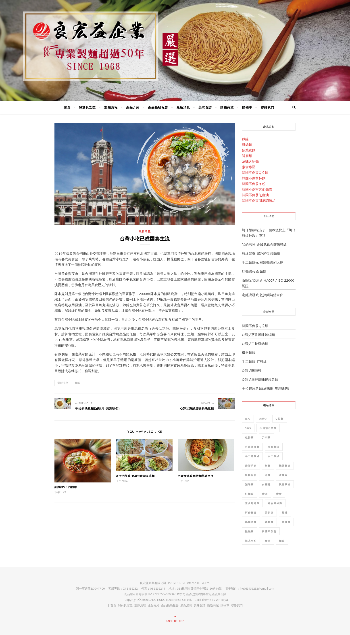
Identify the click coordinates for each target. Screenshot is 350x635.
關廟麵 (247, 155)
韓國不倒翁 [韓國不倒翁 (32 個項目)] (269, 531)
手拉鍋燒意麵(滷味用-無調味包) (265, 388)
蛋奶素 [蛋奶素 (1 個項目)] (269, 512)
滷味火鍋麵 (250, 161)
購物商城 (227, 107)
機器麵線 (248, 352)
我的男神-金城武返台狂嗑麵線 (264, 244)
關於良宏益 (87, 107)
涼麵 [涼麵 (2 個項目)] (268, 475)
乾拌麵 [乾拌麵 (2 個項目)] (249, 437)
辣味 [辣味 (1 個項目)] (285, 512)
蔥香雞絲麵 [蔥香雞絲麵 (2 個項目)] (275, 503)
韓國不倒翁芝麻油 (255, 195)
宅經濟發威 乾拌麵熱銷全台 (195, 476)
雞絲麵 (247, 144)
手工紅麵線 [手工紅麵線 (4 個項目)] (252, 456)
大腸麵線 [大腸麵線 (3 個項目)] (273, 446)
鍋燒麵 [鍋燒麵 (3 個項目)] (269, 522)
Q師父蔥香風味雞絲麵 (258, 334)
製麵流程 (111, 107)
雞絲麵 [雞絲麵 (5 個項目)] (249, 531)
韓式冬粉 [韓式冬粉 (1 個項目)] (251, 540)
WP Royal (222, 600)
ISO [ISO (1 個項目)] (248, 418)
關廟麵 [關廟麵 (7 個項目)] (286, 522)
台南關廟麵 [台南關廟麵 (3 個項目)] (252, 446)
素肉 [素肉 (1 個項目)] (265, 493)
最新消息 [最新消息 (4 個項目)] (251, 465)
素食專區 (248, 167)
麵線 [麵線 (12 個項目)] (282, 540)
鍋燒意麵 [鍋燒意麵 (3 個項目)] (251, 522)
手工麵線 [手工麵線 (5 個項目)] (273, 456)
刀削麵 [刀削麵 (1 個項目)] (266, 437)
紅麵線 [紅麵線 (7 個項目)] (249, 493)
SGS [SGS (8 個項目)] (248, 428)
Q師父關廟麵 (251, 370)
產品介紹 (133, 107)
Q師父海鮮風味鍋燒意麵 (260, 379)
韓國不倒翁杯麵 (253, 178)
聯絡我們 (267, 107)
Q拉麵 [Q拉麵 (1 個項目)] (279, 418)
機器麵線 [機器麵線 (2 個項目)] (285, 465)
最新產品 (268, 311)
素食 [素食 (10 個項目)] (279, 493)
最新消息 (183, 107)
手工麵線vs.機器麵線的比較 (262, 262)
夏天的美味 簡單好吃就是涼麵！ (137, 476)
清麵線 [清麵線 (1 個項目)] (283, 475)
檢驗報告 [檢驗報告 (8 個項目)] (251, 475)
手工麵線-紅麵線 (254, 361)
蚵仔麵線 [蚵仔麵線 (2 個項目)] (251, 512)
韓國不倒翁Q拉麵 (255, 172)
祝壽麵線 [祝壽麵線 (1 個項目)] (285, 484)
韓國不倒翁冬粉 (253, 183)
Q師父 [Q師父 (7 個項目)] (263, 418)
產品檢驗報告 (158, 107)
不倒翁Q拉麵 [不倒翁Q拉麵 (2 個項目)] (268, 428)
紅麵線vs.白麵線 (65, 487)
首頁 (67, 107)
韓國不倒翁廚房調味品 (258, 200)
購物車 (247, 107)
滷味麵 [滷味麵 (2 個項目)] (249, 484)
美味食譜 (205, 107)
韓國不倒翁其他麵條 (257, 189)
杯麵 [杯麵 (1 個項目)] (268, 465)
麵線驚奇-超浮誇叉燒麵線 (261, 253)
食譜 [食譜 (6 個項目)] (268, 540)
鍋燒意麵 (248, 150)
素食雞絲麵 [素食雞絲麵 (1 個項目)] (252, 503)
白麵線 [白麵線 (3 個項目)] (266, 484)
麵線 (77, 383)
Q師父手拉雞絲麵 (255, 343)
